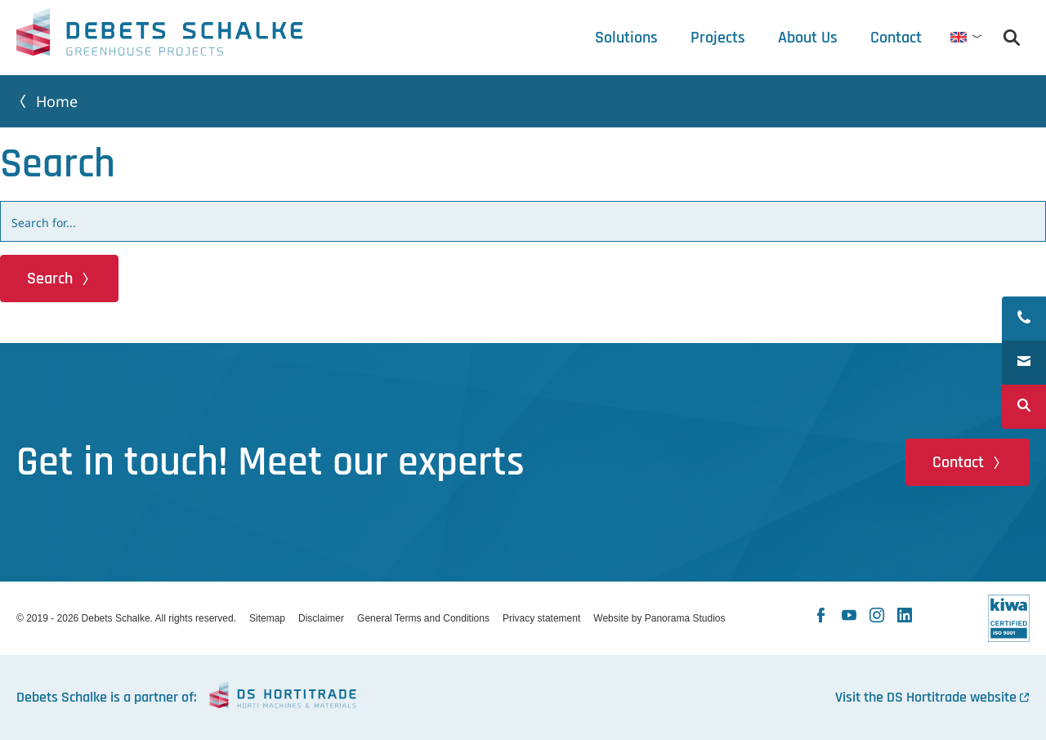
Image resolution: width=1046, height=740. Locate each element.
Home (57, 101)
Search (50, 278)
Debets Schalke (159, 37)
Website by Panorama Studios (659, 618)
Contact (958, 462)
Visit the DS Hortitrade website (926, 697)
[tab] (808, 37)
